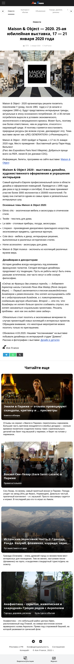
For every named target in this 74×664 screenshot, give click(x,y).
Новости (37, 22)
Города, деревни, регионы (17, 613)
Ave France (11, 347)
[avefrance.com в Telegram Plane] (33, 640)
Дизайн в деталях (50, 340)
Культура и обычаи (45, 613)
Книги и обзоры (12, 415)
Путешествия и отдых (15, 548)
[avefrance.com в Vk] (40, 640)
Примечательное (12, 483)
